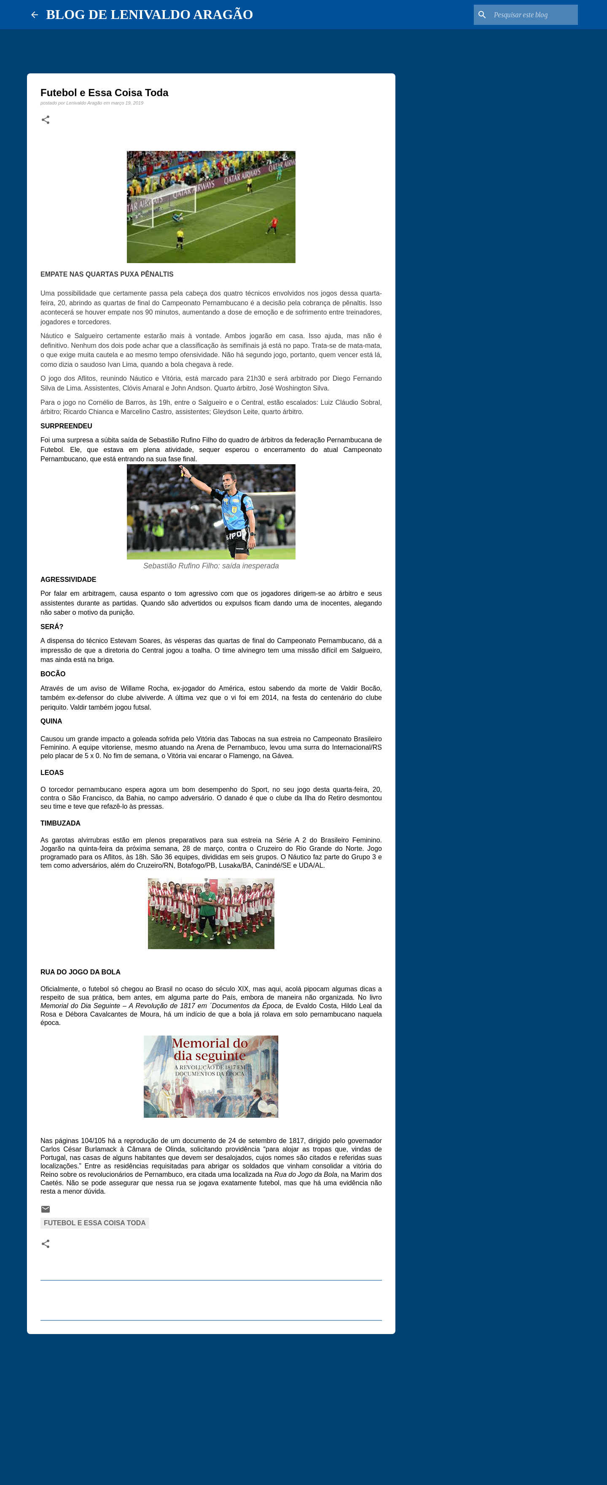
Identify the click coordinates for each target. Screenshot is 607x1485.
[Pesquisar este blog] (533, 15)
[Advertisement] (211, 1406)
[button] (45, 120)
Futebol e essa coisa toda (95, 1223)
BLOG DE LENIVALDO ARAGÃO (149, 14)
